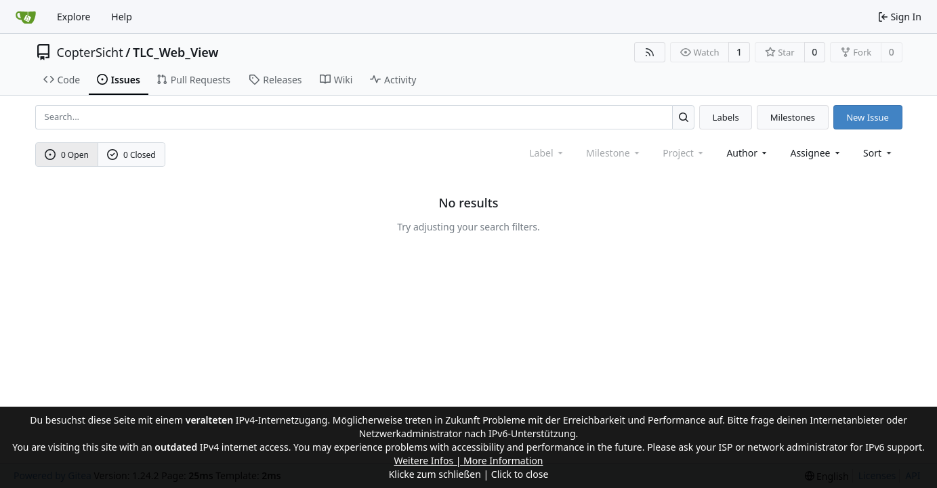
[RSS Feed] (649, 52)
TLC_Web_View (176, 52)
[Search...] (683, 117)
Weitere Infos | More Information (468, 460)
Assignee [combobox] (816, 152)
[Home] (26, 17)
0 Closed (131, 155)
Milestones (792, 117)
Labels (726, 117)
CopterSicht (90, 52)
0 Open (67, 155)
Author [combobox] (747, 152)
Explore (73, 16)
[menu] (878, 153)
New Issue (867, 117)
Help (121, 16)
